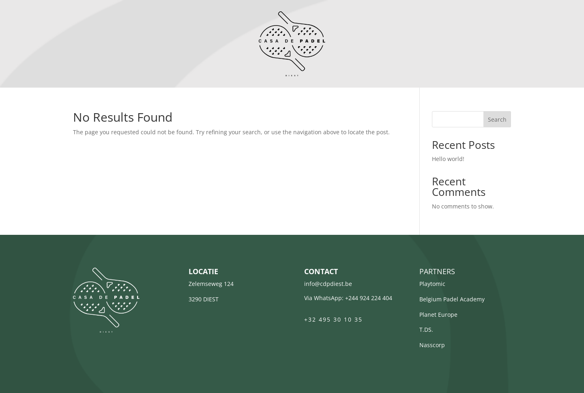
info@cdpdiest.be (328, 284)
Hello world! (448, 159)
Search (497, 119)
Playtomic (432, 284)
